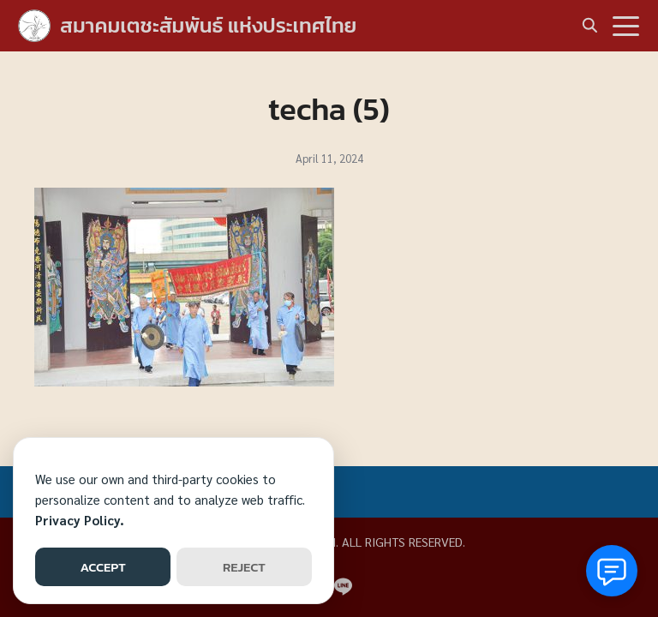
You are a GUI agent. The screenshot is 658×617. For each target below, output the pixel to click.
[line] (342, 586)
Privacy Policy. (79, 520)
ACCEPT (102, 567)
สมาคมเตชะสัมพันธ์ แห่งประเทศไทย (208, 25)
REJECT (244, 567)
